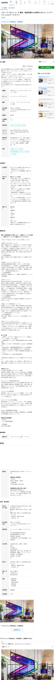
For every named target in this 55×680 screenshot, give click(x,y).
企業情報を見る (16, 605)
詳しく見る (49, 668)
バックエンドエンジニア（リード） (46, 100)
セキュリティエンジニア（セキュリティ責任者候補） (46, 88)
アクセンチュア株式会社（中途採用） (12, 22)
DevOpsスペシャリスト (44, 111)
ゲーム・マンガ (35, 2)
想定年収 (14, 108)
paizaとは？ (44, 2)
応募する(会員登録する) (46, 67)
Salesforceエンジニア (44, 76)
